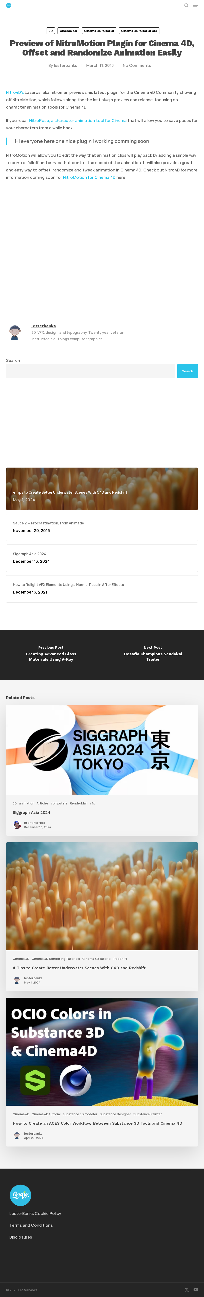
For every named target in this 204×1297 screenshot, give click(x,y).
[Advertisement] (102, 423)
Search (13, 360)
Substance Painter (147, 1114)
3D (51, 31)
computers (59, 803)
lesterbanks (65, 65)
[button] (195, 5)
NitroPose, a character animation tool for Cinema (78, 120)
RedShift (120, 959)
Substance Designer (115, 1114)
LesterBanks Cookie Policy (35, 1213)
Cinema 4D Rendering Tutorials (56, 959)
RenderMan (79, 803)
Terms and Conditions (31, 1225)
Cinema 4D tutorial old (139, 31)
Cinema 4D (68, 31)
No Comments (137, 65)
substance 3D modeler (80, 1114)
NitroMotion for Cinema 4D (89, 177)
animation (26, 803)
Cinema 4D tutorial (99, 31)
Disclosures (20, 1237)
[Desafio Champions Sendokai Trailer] (153, 655)
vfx (92, 803)
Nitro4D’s (15, 92)
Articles (43, 803)
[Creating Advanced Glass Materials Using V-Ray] (51, 655)
